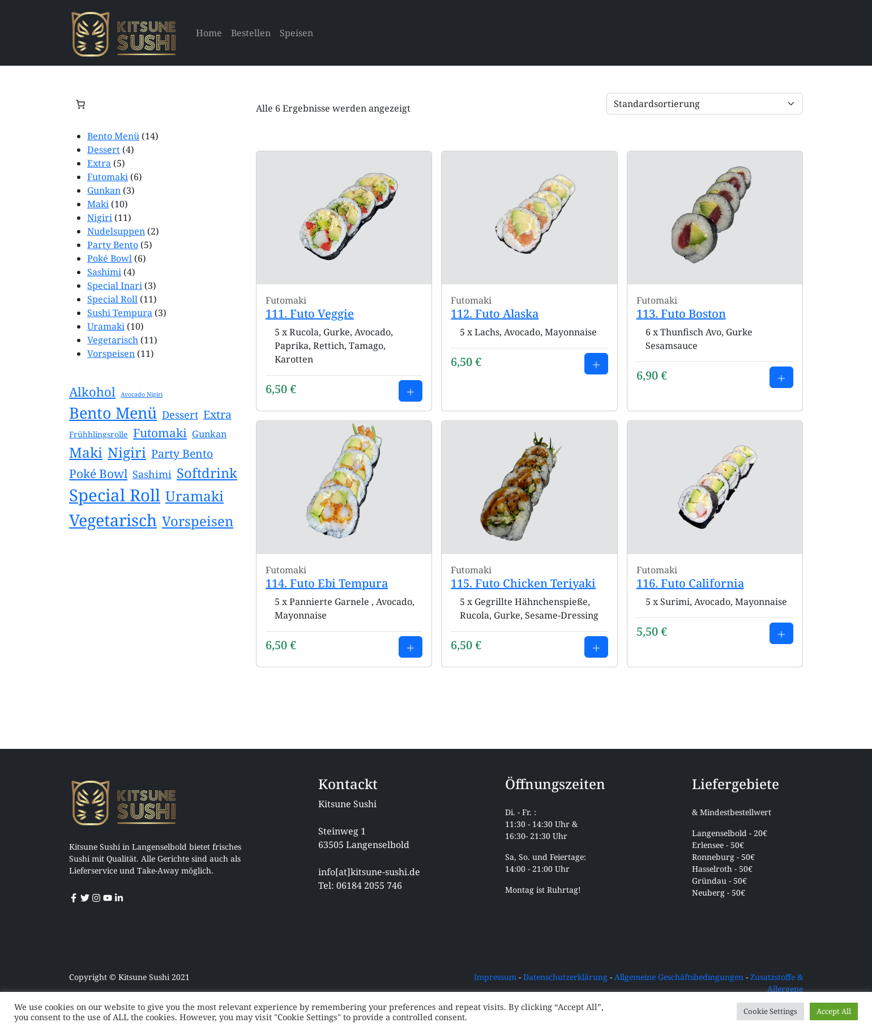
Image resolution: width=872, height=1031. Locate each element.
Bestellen (251, 33)
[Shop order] (704, 103)
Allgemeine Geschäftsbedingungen (678, 977)
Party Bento (112, 244)
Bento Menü (113, 136)
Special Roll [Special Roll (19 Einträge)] (114, 495)
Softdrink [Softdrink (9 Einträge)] (207, 473)
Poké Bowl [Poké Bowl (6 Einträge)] (98, 474)
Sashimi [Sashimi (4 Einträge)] (152, 474)
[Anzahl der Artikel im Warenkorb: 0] (80, 104)
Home (209, 33)
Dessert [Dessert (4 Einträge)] (180, 414)
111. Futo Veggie (310, 313)
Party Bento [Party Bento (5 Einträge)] (182, 453)
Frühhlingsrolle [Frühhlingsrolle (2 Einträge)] (98, 434)
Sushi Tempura (119, 312)
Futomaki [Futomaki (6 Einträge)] (160, 433)
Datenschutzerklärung (565, 977)
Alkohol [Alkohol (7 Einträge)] (92, 392)
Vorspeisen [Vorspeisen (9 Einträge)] (197, 521)
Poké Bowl (109, 258)
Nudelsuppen (116, 231)
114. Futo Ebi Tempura (327, 583)
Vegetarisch (112, 340)
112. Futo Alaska (494, 313)
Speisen (296, 33)
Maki (98, 204)
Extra (99, 163)
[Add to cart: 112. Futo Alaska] (596, 363)
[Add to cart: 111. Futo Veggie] (410, 391)
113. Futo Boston (681, 313)
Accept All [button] (834, 1011)
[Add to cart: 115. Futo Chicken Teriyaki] (596, 647)
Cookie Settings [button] (770, 1011)
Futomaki (107, 177)
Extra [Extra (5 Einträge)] (217, 414)
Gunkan (104, 190)
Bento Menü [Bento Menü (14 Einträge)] (113, 412)
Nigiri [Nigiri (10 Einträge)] (127, 452)
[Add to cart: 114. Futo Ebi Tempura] (410, 647)
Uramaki (106, 326)
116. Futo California (690, 583)
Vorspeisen (111, 353)
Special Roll (112, 299)
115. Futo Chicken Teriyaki (523, 583)
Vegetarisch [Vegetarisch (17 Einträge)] (113, 520)
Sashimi (104, 272)
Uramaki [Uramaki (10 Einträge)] (194, 496)
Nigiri (99, 217)
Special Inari (114, 285)
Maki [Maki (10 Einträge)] (85, 452)
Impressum (495, 977)
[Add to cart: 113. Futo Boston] (781, 377)
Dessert (103, 149)
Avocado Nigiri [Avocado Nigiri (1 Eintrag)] (142, 394)
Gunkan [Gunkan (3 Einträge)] (209, 434)
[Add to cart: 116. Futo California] (781, 633)
